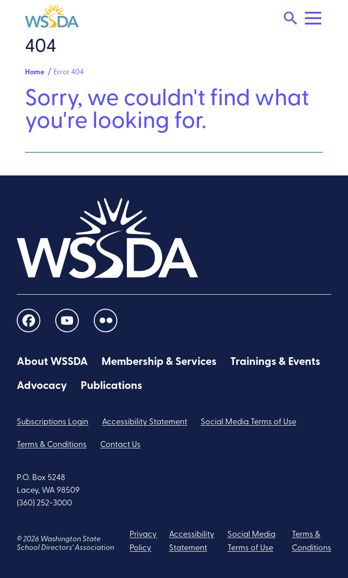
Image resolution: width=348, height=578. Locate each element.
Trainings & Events (275, 362)
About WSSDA (52, 362)
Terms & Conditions (52, 445)
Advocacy (42, 386)
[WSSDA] (52, 18)
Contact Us (120, 445)
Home (34, 72)
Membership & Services (159, 362)
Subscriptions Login (52, 422)
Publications (111, 386)
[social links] (28, 321)
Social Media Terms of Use (248, 422)
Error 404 (68, 72)
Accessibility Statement (144, 422)
